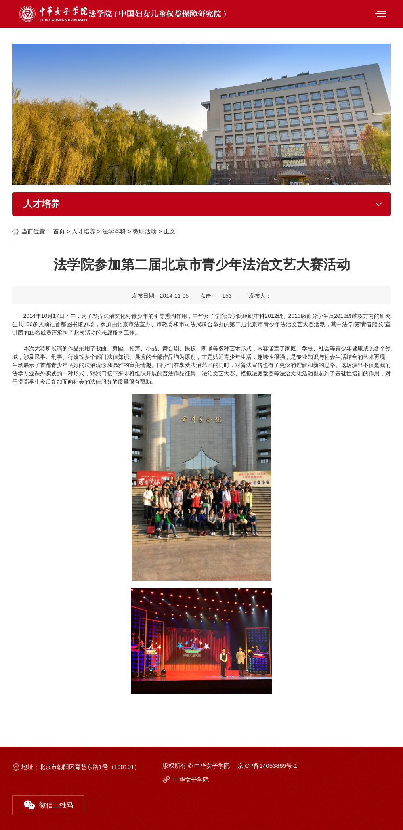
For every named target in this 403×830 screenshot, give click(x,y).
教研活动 (145, 231)
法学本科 (114, 231)
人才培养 (83, 231)
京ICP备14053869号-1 (267, 765)
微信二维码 (48, 803)
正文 (170, 231)
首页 (59, 231)
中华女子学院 (191, 779)
